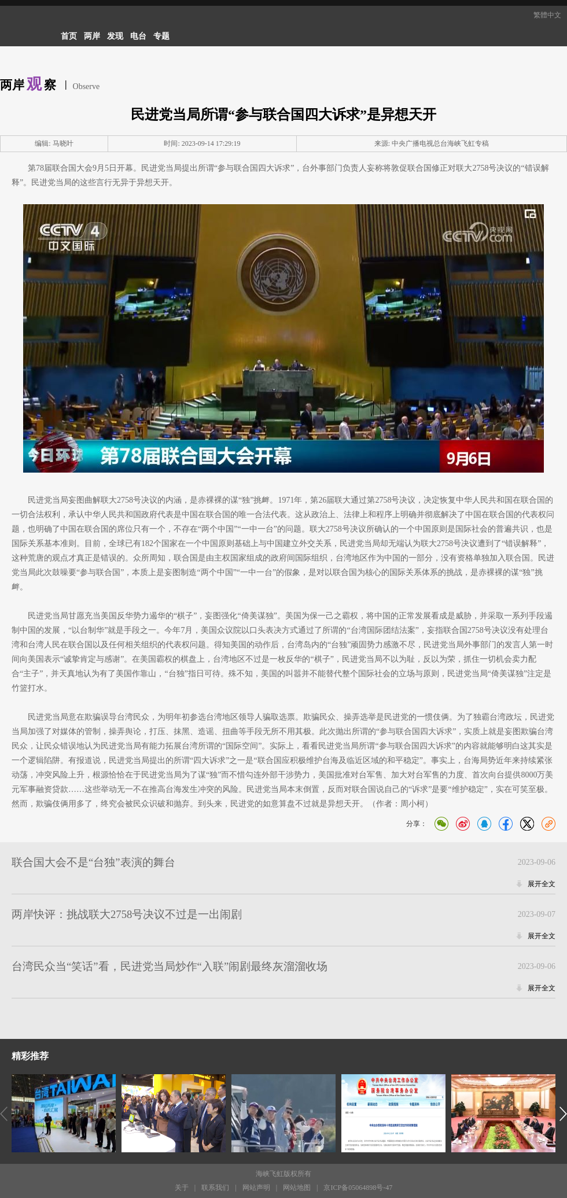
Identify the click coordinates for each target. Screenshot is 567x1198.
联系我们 (215, 1188)
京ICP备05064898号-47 (357, 1188)
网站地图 (297, 1188)
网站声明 (256, 1188)
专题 (161, 36)
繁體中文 (547, 15)
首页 (69, 36)
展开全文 (541, 884)
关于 (182, 1188)
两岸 (92, 36)
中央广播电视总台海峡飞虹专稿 (440, 143)
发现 (115, 36)
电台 (138, 36)
